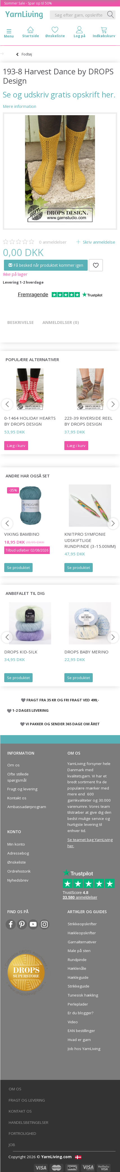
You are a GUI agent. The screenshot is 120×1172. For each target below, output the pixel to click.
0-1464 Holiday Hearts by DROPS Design (30, 421)
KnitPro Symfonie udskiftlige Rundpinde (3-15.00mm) (90, 540)
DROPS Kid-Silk (20, 652)
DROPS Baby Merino (86, 652)
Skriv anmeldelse (98, 242)
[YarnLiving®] (24, 14)
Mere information (19, 106)
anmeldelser (53, 242)
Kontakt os (16, 797)
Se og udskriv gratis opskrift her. (59, 94)
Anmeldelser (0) (60, 322)
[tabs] (104, 33)
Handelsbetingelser (28, 1122)
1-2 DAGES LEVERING (30, 710)
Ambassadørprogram (26, 806)
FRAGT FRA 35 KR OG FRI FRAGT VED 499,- (62, 699)
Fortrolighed (22, 1133)
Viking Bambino (21, 534)
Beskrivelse (20, 322)
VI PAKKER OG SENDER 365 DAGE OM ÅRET (63, 723)
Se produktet (18, 567)
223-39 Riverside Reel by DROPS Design (88, 421)
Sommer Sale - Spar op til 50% (28, 3)
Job (12, 1144)
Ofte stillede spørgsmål (18, 777)
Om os (13, 765)
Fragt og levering (22, 788)
